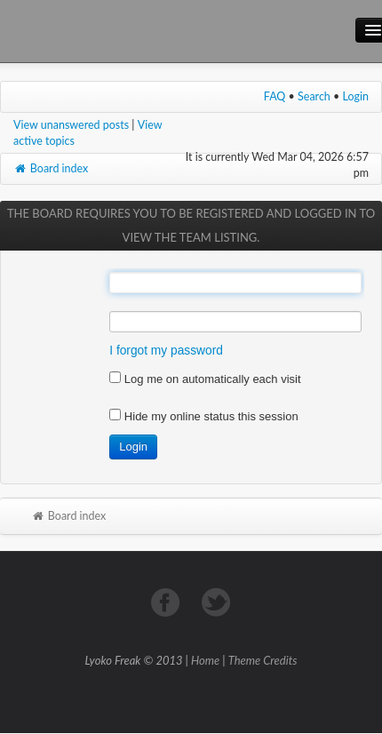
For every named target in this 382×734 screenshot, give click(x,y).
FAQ (275, 96)
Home (205, 660)
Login (356, 96)
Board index (50, 168)
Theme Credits (263, 660)
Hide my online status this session (203, 416)
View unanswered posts (71, 125)
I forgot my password (166, 350)
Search (314, 96)
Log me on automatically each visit (204, 379)
